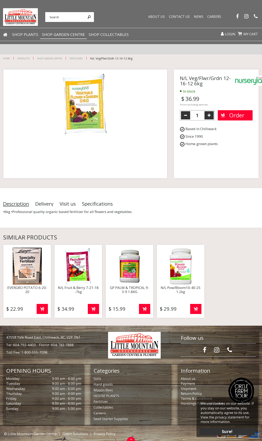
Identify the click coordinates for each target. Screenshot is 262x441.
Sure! (227, 431)
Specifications (97, 203)
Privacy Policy (105, 433)
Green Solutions (75, 433)
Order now (42, 309)
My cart (250, 34)
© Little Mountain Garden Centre (30, 433)
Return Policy (191, 393)
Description (16, 203)
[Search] (64, 17)
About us (188, 378)
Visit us (68, 203)
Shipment (188, 388)
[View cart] (240, 33)
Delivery (44, 203)
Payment (188, 383)
